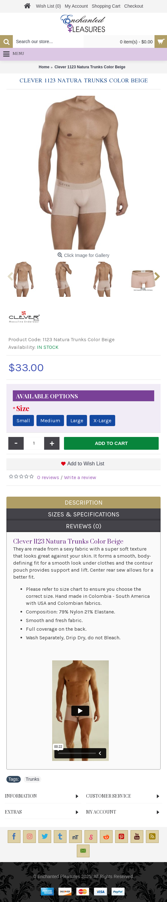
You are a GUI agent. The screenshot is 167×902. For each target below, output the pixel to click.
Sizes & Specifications (83, 514)
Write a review (80, 477)
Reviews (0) (83, 526)
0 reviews (48, 477)
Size (22, 408)
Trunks (32, 779)
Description (84, 502)
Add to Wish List (85, 463)
